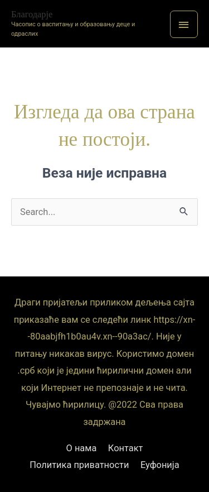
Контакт (125, 448)
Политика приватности (79, 465)
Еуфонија (159, 465)
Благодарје (31, 14)
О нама (81, 448)
